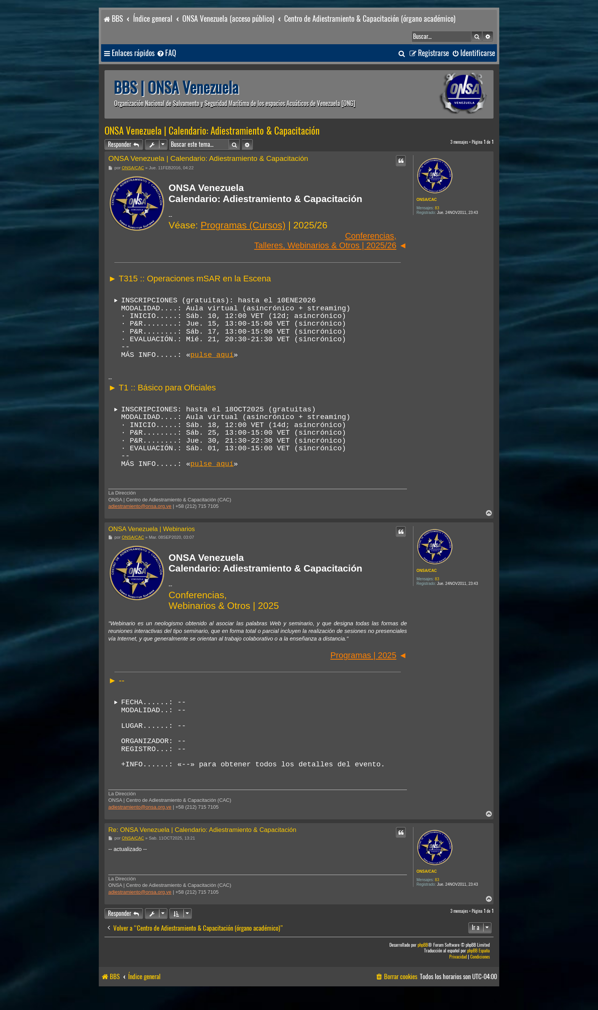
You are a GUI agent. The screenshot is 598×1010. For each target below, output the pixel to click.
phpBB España (478, 970)
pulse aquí (211, 360)
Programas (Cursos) (243, 225)
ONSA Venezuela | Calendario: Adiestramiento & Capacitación (212, 130)
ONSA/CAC (426, 200)
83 (437, 208)
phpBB (423, 964)
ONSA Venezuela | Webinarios (151, 541)
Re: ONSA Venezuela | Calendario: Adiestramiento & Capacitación (202, 849)
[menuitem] (166, 53)
